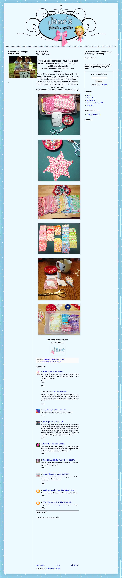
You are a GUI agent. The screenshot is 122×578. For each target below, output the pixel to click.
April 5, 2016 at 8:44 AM (58, 410)
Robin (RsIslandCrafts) (51, 460)
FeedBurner (103, 85)
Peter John (46, 502)
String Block (90, 105)
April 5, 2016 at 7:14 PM (57, 444)
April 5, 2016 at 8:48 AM (55, 422)
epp (43, 361)
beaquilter (46, 410)
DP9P (88, 95)
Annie (45, 422)
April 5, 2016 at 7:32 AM (59, 392)
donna (45, 371)
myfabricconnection (50, 490)
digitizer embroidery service (56, 505)
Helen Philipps (48, 474)
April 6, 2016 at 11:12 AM (67, 460)
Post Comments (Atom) (52, 568)
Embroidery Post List (93, 114)
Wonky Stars (91, 100)
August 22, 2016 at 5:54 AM (66, 490)
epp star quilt (57, 361)
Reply (43, 385)
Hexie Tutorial (91, 98)
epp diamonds (48, 361)
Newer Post (40, 565)
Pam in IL (46, 444)
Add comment (42, 512)
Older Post (74, 565)
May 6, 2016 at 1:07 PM (61, 474)
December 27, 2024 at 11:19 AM (61, 502)
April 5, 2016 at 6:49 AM (55, 371)
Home (58, 565)
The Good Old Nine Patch (95, 103)
